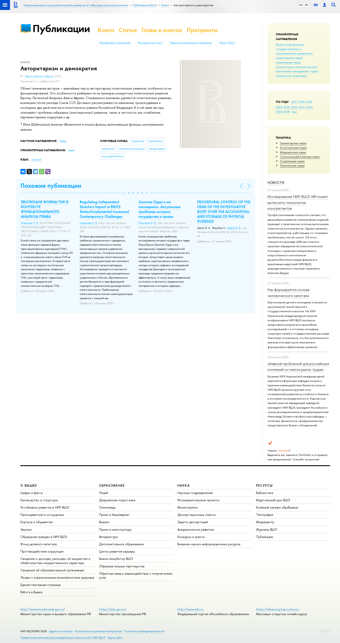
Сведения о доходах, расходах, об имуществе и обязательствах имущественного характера (55, 561)
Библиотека (264, 493)
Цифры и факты (31, 493)
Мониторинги (187, 507)
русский (36, 159)
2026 (302, 102)
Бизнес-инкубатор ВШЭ (116, 559)
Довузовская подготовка (117, 500)
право (314, 71)
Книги (106, 30)
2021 (302, 107)
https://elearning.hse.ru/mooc (277, 609)
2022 (294, 107)
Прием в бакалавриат (114, 515)
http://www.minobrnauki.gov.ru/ (42, 609)
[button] (124, 193)
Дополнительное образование (121, 544)
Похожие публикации (50, 185)
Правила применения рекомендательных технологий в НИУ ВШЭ (62, 637)
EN (306, 4)
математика (283, 71)
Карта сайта (114, 637)
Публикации (61, 28)
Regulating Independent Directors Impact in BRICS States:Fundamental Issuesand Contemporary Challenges (104, 209)
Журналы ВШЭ (266, 529)
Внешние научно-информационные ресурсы (208, 544)
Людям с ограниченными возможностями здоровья (57, 577)
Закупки (26, 529)
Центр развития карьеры (117, 551)
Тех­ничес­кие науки (292, 165)
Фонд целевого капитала (38, 544)
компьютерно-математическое (296, 67)
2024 (279, 107)
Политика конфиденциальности (144, 631)
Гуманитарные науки (293, 143)
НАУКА (183, 485)
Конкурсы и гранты (191, 537)
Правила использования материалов (191, 43)
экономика (300, 76)
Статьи (128, 30)
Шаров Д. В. (234, 228)
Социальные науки (292, 161)
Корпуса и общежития (36, 522)
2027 (294, 102)
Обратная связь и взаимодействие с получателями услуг (135, 575)
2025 (309, 102)
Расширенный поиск (150, 43)
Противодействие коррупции (42, 551)
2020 (309, 107)
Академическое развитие (195, 529)
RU (301, 4)
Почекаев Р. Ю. (147, 223)
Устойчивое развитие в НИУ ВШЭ (44, 507)
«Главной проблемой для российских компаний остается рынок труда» (298, 366)
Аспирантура (108, 537)
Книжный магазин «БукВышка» (277, 507)
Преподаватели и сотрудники (42, 515)
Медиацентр (265, 522)
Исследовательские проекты (198, 500)
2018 (286, 112)
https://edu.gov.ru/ (112, 609)
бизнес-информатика (290, 44)
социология (283, 76)
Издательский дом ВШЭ (273, 500)
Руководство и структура (39, 500)
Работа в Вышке (31, 592)
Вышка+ (104, 522)
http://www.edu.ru (190, 609)
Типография (264, 515)
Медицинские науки (293, 152)
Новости (276, 182)
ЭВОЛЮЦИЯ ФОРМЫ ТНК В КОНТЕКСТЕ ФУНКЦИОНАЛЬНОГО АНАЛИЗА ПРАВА (44, 209)
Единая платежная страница (40, 585)
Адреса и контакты (61, 631)
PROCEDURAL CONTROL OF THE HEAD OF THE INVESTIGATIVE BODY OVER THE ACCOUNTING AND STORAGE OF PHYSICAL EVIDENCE (223, 211)
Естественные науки (293, 147)
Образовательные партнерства (121, 566)
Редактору (324, 630)
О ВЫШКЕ (28, 485)
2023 (287, 107)
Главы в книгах (161, 30)
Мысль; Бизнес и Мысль (39, 76)
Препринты (202, 30)
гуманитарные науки (289, 58)
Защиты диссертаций (192, 522)
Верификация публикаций (115, 43)
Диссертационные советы (196, 515)
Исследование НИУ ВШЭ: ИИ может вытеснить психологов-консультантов (298, 202)
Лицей (103, 493)
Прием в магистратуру (115, 529)
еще (294, 112)
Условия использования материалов (98, 631)
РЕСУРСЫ (264, 485)
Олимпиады (107, 507)
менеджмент (300, 71)
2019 (279, 112)
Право (62, 141)
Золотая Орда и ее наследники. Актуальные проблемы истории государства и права (159, 209)
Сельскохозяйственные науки (300, 157)
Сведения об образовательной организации (52, 570)
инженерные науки (288, 62)
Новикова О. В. (30, 223)
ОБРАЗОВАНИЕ (112, 485)
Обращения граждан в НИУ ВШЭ (43, 537)
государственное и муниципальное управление (294, 51)
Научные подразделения (195, 493)
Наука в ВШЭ (227, 43)
